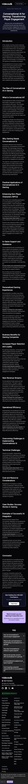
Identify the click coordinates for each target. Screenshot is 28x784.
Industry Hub (10, 8)
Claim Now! (14, 603)
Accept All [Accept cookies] (10, 781)
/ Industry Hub (17, 8)
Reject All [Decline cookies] (3, 781)
